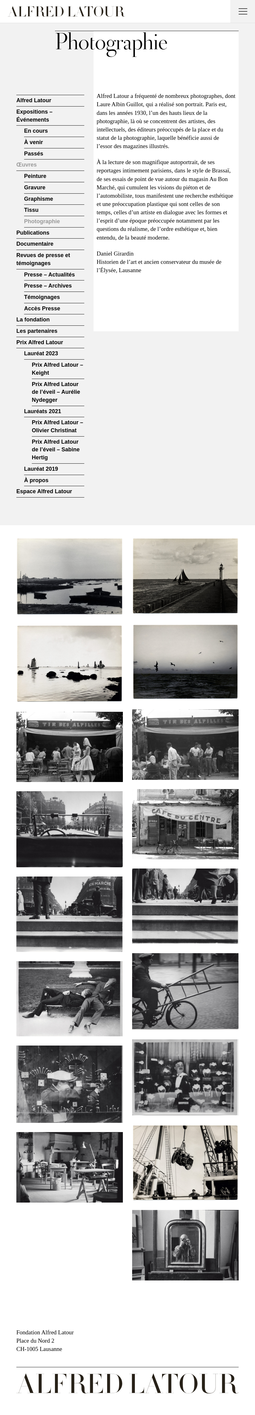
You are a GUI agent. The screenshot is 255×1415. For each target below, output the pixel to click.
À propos (36, 480)
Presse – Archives (48, 286)
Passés (33, 154)
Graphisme (38, 199)
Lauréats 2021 (42, 411)
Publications (32, 233)
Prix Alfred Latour (39, 342)
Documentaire (34, 244)
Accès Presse (42, 308)
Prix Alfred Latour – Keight (57, 369)
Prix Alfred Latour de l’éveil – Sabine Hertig (56, 450)
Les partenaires (36, 331)
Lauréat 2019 (41, 469)
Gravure (34, 187)
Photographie (42, 221)
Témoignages (42, 297)
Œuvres (26, 165)
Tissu (31, 210)
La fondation (33, 319)
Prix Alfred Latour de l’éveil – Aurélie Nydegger (56, 392)
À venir (33, 142)
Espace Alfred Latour (44, 491)
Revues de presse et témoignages (43, 259)
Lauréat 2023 (41, 353)
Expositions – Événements (34, 116)
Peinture (35, 176)
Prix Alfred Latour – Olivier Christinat (57, 426)
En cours (36, 131)
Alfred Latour (33, 100)
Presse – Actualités (49, 275)
